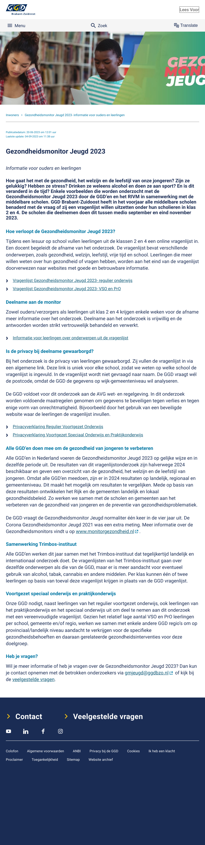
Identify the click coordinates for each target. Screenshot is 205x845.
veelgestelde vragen (33, 679)
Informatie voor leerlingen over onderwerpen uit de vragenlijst (70, 338)
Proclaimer (14, 759)
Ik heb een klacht (162, 751)
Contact (28, 716)
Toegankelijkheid (45, 759)
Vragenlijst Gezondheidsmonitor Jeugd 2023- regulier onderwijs (73, 280)
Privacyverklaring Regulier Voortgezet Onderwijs (58, 426)
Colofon (12, 751)
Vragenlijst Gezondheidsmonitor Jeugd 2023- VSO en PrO (67, 288)
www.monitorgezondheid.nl (105, 531)
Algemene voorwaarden (45, 751)
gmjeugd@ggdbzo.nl (147, 673)
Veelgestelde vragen (108, 716)
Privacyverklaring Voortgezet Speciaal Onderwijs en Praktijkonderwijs (78, 435)
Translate (186, 25)
